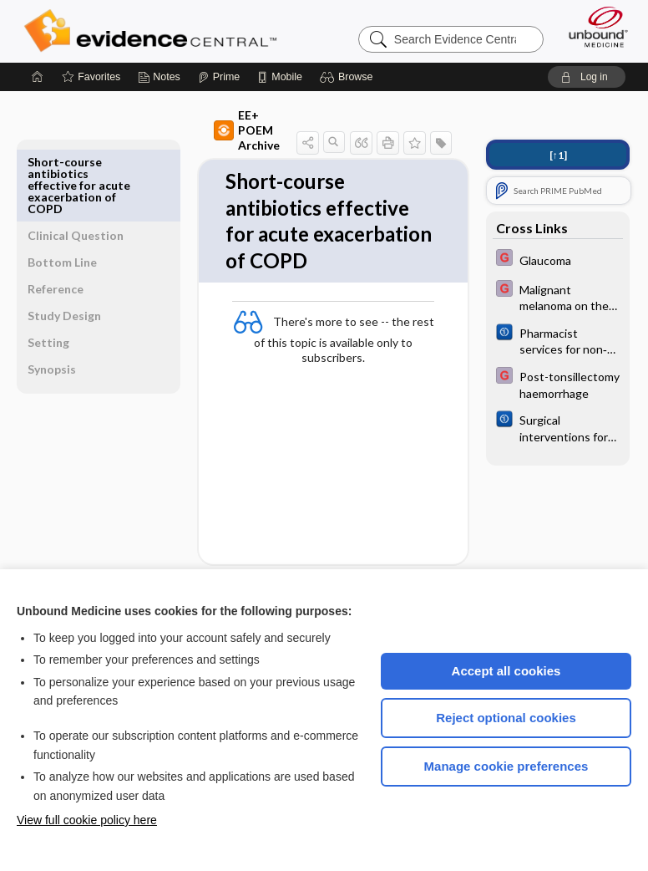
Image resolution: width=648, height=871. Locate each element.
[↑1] (558, 155)
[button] (348, 77)
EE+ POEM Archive (216, 122)
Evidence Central (154, 30)
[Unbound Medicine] (593, 26)
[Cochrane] (558, 340)
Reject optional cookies (506, 718)
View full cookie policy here (87, 820)
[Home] (37, 77)
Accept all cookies (506, 671)
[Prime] (219, 77)
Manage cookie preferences (506, 766)
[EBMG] (558, 259)
